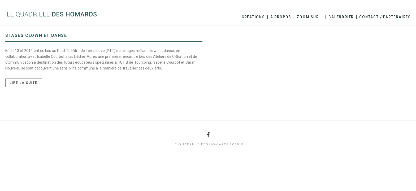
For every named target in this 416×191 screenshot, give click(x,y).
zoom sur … (310, 17)
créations (253, 17)
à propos (280, 17)
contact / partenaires (385, 17)
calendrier (341, 17)
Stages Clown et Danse (36, 35)
